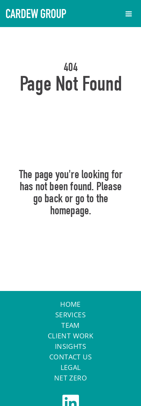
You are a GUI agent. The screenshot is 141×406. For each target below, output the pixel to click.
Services (70, 314)
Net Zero (70, 377)
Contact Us (70, 356)
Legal (71, 367)
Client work (70, 335)
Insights (70, 346)
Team (70, 325)
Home (70, 242)
